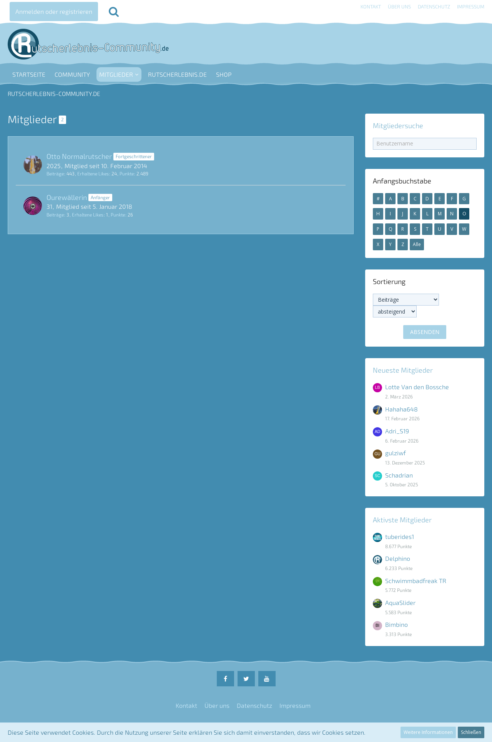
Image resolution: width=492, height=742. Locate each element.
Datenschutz (434, 6)
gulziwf (395, 452)
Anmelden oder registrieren (53, 11)
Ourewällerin (67, 197)
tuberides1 (399, 536)
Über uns (399, 6)
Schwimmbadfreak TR (415, 580)
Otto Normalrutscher (79, 156)
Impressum (470, 6)
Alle (417, 244)
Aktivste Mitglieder (402, 520)
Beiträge (55, 173)
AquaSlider (400, 602)
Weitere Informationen (428, 732)
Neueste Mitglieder (403, 370)
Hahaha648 (401, 409)
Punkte (127, 173)
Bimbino (396, 624)
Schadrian (399, 475)
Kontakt (371, 6)
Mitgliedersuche (398, 125)
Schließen (471, 732)
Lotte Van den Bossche (417, 386)
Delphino (397, 558)
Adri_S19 (397, 431)
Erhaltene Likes (93, 173)
